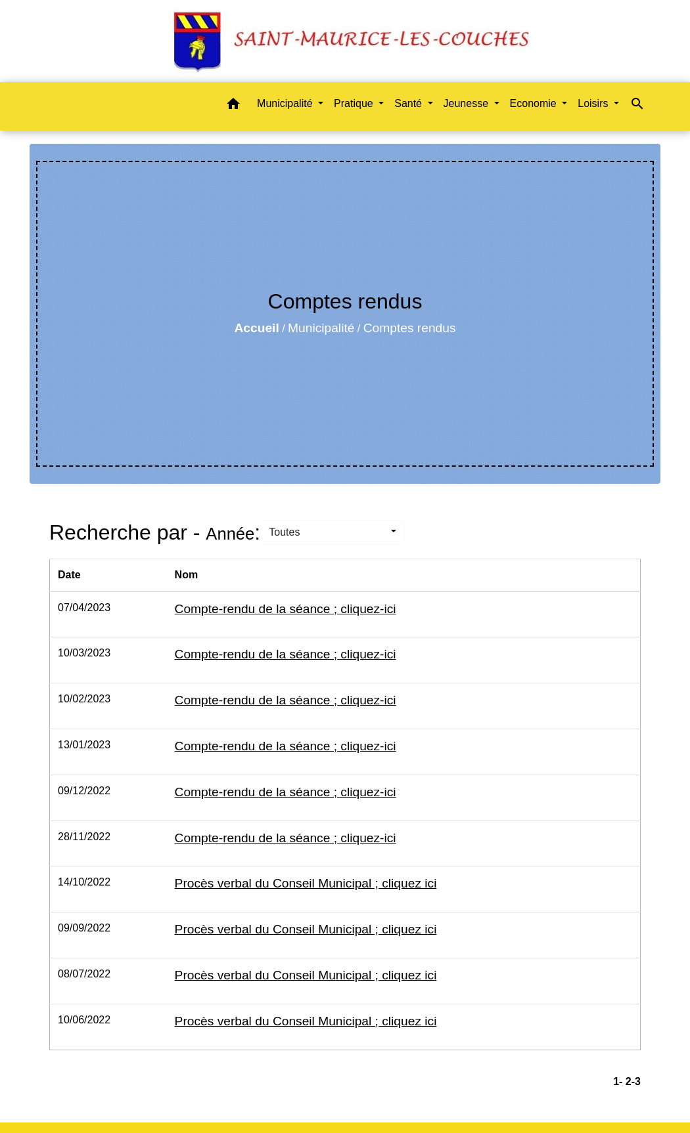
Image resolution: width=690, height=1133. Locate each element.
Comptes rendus (409, 328)
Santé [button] (409, 103)
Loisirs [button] (594, 103)
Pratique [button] (355, 103)
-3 (636, 1081)
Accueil (256, 328)
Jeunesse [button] (468, 103)
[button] (233, 106)
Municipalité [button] (286, 103)
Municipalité (321, 328)
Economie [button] (535, 103)
